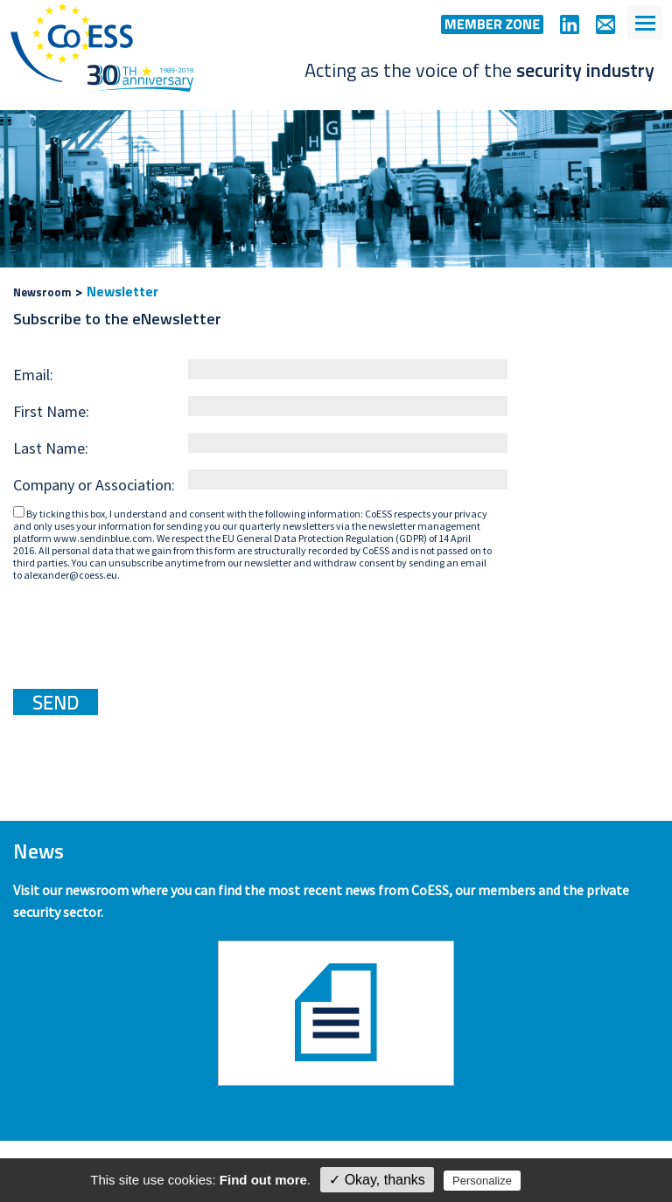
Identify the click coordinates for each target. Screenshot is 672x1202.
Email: (33, 375)
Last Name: (50, 448)
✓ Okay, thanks (377, 1179)
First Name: (51, 411)
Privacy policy (561, 1180)
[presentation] (146, 628)
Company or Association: (94, 485)
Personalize (482, 1180)
